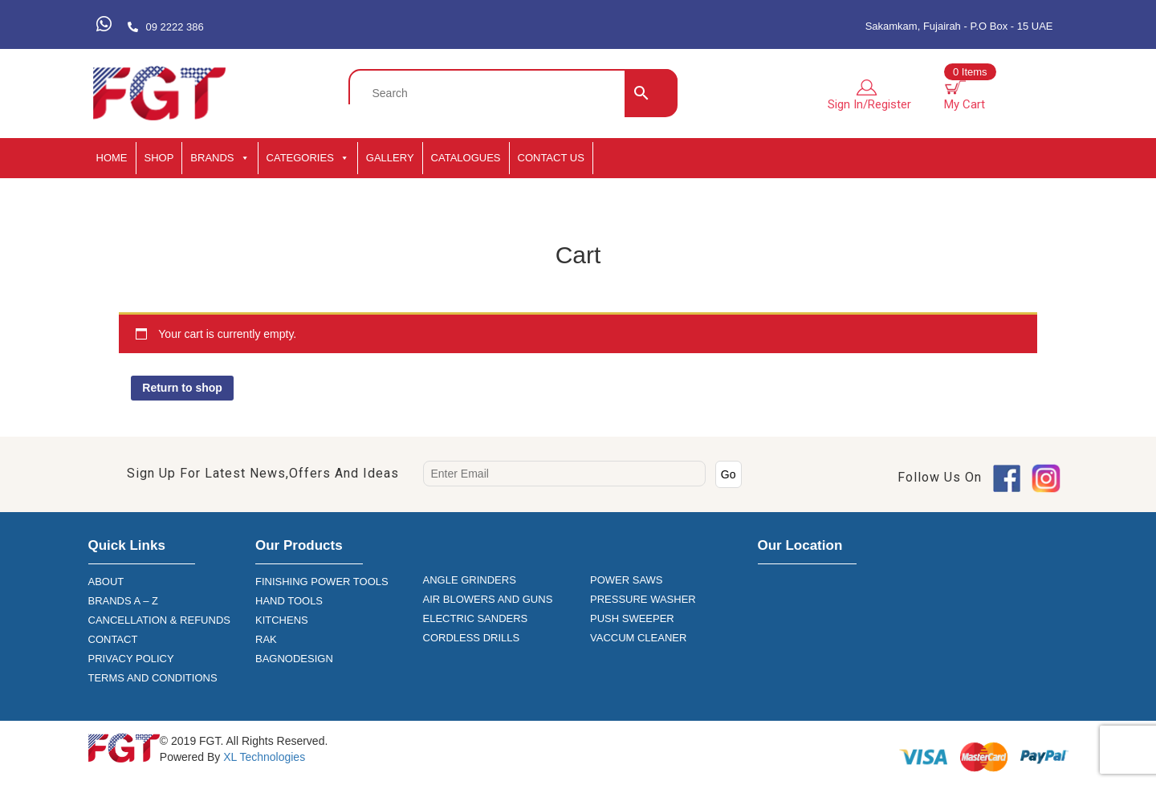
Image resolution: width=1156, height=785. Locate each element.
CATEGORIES (308, 158)
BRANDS (219, 158)
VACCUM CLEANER (638, 638)
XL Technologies (262, 756)
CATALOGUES (466, 158)
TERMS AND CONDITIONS (153, 678)
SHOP (159, 158)
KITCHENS (281, 620)
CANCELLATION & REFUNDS (159, 620)
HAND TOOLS (289, 601)
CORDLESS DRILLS (471, 638)
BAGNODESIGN (294, 659)
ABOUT (106, 582)
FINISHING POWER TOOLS (322, 582)
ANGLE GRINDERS (469, 580)
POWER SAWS (626, 580)
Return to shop (182, 387)
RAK (266, 639)
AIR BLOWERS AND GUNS (488, 599)
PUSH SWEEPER (632, 618)
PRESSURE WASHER (643, 599)
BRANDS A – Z (123, 601)
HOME (112, 158)
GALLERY (390, 158)
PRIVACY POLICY (131, 659)
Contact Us (551, 158)
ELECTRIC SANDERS (475, 618)
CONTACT (113, 639)
